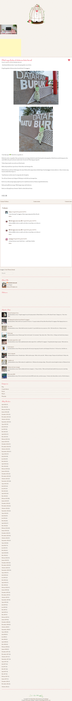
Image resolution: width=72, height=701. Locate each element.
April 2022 (4, 523)
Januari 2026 (4, 412)
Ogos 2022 (4, 513)
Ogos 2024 (4, 454)
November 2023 (5, 476)
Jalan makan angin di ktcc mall (14, 340)
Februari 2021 (5, 557)
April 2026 (4, 404)
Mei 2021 (4, 550)
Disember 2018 (5, 622)
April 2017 (4, 671)
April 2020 (4, 582)
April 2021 (4, 553)
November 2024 (5, 446)
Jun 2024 (4, 459)
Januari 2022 (4, 530)
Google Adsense (5, 389)
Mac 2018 (4, 644)
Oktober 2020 (5, 567)
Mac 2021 (4, 555)
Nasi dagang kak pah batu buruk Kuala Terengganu (18, 319)
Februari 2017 (5, 676)
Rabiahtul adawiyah (12, 283)
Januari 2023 (4, 501)
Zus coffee (10, 326)
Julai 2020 (4, 575)
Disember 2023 (5, 473)
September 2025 (5, 422)
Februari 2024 (5, 468)
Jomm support (11, 347)
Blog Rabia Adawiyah (35, 698)
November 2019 (5, 595)
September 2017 (5, 659)
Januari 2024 (4, 471)
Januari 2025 (4, 441)
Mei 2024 (4, 461)
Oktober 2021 (5, 538)
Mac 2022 (4, 525)
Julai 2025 (4, 426)
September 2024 (5, 451)
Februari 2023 (5, 498)
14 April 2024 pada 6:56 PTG (29, 221)
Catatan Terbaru (4, 201)
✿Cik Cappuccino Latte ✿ (15, 221)
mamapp (11, 239)
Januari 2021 (4, 560)
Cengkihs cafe (11, 360)
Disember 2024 (5, 444)
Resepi (3, 391)
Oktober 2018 (5, 627)
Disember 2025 (5, 414)
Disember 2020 (5, 562)
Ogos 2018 (4, 632)
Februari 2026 (5, 409)
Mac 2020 (4, 585)
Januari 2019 (4, 619)
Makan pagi (10, 333)
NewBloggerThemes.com (45, 700)
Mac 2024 (4, 466)
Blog (3, 386)
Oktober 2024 (5, 449)
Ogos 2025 (4, 424)
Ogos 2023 (4, 483)
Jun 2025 (3, 429)
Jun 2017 (3, 666)
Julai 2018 (4, 634)
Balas (10, 216)
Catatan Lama (68, 201)
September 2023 (5, 481)
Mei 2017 (4, 669)
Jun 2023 (3, 488)
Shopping (4, 396)
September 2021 (5, 540)
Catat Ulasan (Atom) (10, 269)
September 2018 (5, 629)
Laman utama (36, 201)
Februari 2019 (5, 617)
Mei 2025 (4, 431)
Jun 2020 (4, 577)
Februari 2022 (5, 528)
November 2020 (5, 565)
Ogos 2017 (4, 661)
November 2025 (5, 417)
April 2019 (4, 612)
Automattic (28, 700)
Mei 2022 (4, 520)
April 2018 (4, 642)
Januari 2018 (4, 649)
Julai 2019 (4, 604)
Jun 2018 (3, 637)
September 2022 (5, 511)
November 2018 (5, 624)
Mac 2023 (4, 496)
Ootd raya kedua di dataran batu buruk (17, 60)
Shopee (3, 393)
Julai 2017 (4, 664)
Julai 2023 (4, 486)
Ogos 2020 (4, 572)
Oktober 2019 (5, 597)
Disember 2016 (5, 681)
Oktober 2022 (5, 508)
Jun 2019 (3, 607)
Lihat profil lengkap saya (12, 287)
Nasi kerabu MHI (11, 374)
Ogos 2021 (4, 543)
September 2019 (5, 599)
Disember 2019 (5, 592)
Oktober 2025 (5, 419)
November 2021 (5, 535)
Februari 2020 (5, 587)
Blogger (46, 698)
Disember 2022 (5, 503)
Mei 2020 (4, 580)
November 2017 (5, 654)
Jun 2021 (3, 548)
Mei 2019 (4, 609)
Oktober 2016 (5, 686)
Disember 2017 (5, 651)
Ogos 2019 (4, 602)
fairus (10, 212)
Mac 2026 (4, 407)
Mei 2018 (4, 639)
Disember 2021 (5, 533)
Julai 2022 (4, 515)
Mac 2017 (4, 674)
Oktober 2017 (5, 656)
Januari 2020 (4, 590)
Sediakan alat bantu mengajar (14, 367)
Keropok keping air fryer (13, 313)
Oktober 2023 (5, 478)
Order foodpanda (11, 353)
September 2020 (5, 570)
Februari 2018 (5, 646)
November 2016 (5, 684)
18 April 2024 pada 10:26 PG (20, 239)
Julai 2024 (4, 456)
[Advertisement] (10, 47)
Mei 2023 (4, 491)
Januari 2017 (4, 679)
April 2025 (4, 434)
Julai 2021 (4, 545)
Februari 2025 (5, 439)
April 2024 (4, 464)
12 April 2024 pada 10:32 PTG (19, 212)
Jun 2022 (3, 518)
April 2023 (4, 493)
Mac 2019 (4, 614)
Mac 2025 (4, 436)
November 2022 (5, 506)
